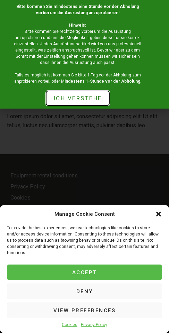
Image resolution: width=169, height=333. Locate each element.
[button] (158, 214)
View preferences (84, 310)
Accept (84, 272)
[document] (84, 166)
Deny (84, 291)
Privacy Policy (94, 324)
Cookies (69, 324)
